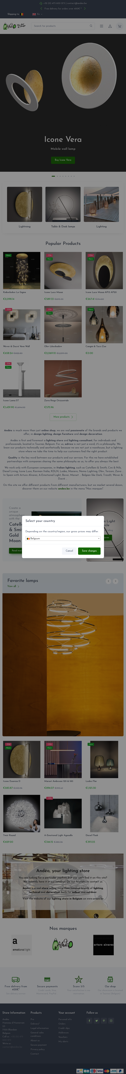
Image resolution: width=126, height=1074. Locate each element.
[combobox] (63, 538)
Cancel (69, 551)
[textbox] (63, 538)
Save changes (89, 551)
